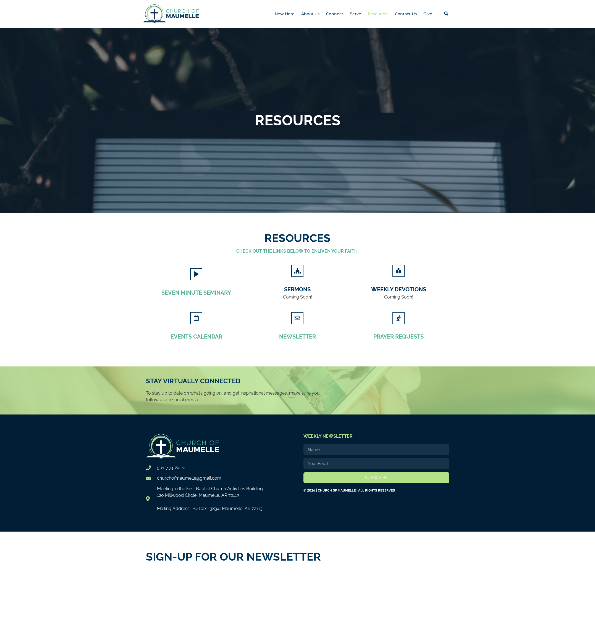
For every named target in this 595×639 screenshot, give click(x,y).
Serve (355, 13)
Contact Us (406, 13)
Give (427, 13)
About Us (310, 13)
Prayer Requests (398, 336)
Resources (378, 13)
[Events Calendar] (196, 318)
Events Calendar (196, 336)
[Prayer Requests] (398, 318)
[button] (446, 14)
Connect (334, 13)
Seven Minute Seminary (196, 292)
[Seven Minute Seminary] (196, 274)
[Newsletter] (297, 318)
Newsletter (297, 336)
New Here (285, 13)
